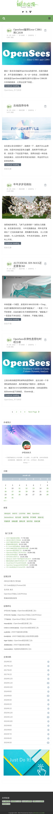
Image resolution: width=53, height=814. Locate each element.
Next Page (34, 412)
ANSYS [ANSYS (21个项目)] (14, 513)
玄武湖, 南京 (8, 589)
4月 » (5, 500)
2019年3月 (8, 661)
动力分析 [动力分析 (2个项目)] (18, 517)
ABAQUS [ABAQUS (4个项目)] (7, 513)
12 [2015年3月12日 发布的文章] (26, 488)
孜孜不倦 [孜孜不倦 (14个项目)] (26, 517)
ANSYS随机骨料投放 (13, 541)
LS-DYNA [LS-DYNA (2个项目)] (22, 513)
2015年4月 (8, 738)
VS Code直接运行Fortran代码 (15, 566)
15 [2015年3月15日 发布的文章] (47, 488)
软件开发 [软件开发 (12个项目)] (30, 521)
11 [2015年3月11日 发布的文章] (19, 488)
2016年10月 (8, 687)
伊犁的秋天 (8, 610)
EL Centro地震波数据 (13, 546)
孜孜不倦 (22, 269)
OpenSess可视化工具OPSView (16, 552)
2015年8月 (8, 729)
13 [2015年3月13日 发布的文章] (33, 488)
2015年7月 (8, 733)
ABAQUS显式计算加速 (13, 539)
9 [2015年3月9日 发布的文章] (5, 488)
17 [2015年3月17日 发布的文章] (12, 491)
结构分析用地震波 (12, 554)
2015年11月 (8, 716)
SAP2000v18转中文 (12, 556)
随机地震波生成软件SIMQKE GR (16, 560)
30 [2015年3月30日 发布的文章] (5, 497)
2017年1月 (8, 674)
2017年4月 (8, 670)
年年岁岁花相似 (22, 184)
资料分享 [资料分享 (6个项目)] (22, 521)
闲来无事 (22, 110)
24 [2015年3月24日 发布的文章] (12, 494)
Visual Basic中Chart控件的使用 (16, 562)
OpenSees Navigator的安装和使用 (17, 564)
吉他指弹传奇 (21, 105)
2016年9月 (8, 691)
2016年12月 (8, 678)
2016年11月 (8, 682)
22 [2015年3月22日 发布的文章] (47, 491)
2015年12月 (8, 712)
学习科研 (22, 35)
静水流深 (36, 812)
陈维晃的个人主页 (16, 801)
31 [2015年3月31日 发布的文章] (12, 497)
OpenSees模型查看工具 (14, 550)
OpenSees (8, 90)
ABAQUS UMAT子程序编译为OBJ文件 (18, 558)
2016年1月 (8, 708)
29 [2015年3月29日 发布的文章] (47, 494)
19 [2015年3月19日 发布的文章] (26, 491)
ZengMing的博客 (27, 801)
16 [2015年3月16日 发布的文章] (5, 491)
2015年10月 (8, 721)
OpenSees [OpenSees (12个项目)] (35, 513)
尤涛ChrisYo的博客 (38, 801)
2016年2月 (8, 704)
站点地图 (42, 812)
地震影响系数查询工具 (22, 648)
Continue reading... (12, 86)
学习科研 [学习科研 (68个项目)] (33, 517)
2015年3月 (8, 742)
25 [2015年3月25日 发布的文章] (19, 494)
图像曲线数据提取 (12, 544)
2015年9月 (8, 725)
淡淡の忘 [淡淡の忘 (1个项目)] (41, 517)
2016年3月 (8, 699)
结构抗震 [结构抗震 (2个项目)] (14, 521)
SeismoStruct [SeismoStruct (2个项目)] (8, 517)
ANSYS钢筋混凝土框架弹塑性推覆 (17, 548)
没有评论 (31, 35)
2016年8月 (8, 695)
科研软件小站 (6, 803)
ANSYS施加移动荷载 (13, 537)
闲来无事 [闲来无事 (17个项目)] (37, 521)
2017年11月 (8, 665)
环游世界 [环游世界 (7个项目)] (7, 521)
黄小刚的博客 (6, 801)
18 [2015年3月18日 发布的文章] (19, 491)
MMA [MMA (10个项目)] (28, 513)
